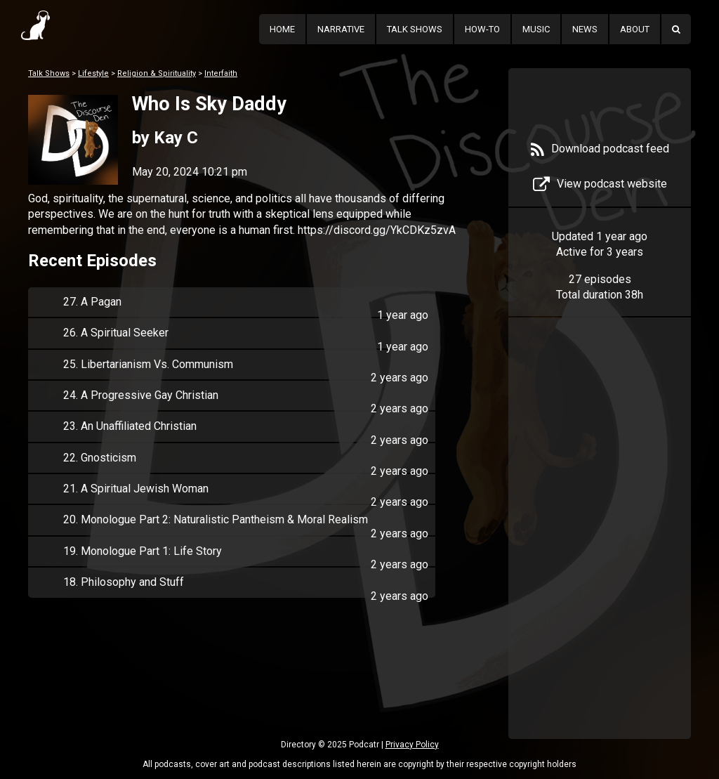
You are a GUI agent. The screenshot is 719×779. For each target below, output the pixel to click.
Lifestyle (93, 73)
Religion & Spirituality (156, 73)
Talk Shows (414, 29)
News (585, 29)
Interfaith (220, 73)
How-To (482, 29)
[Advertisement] (599, 549)
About (634, 29)
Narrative (340, 29)
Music (536, 29)
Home (282, 29)
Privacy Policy (412, 744)
